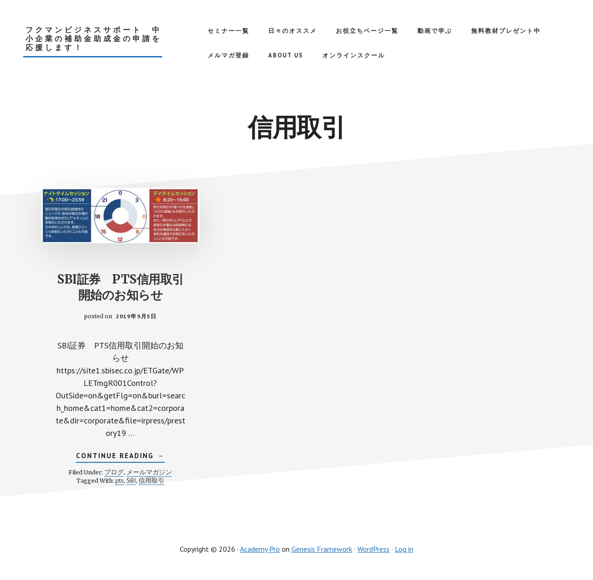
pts (119, 480)
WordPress (373, 548)
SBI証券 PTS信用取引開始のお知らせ (120, 286)
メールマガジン (149, 471)
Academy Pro (260, 548)
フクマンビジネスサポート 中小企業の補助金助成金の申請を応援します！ (93, 38)
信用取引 (151, 480)
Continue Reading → (120, 456)
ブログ (114, 471)
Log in (404, 548)
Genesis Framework (321, 548)
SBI (131, 480)
